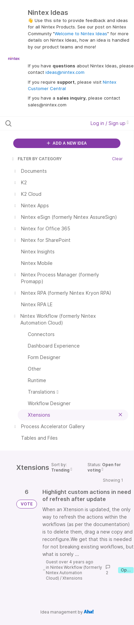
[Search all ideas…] (42, 123)
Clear (117, 158)
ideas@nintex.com (64, 72)
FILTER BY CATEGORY (36, 158)
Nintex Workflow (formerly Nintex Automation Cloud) (74, 573)
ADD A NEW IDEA (67, 143)
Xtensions (72, 578)
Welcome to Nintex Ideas (81, 33)
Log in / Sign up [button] (110, 123)
